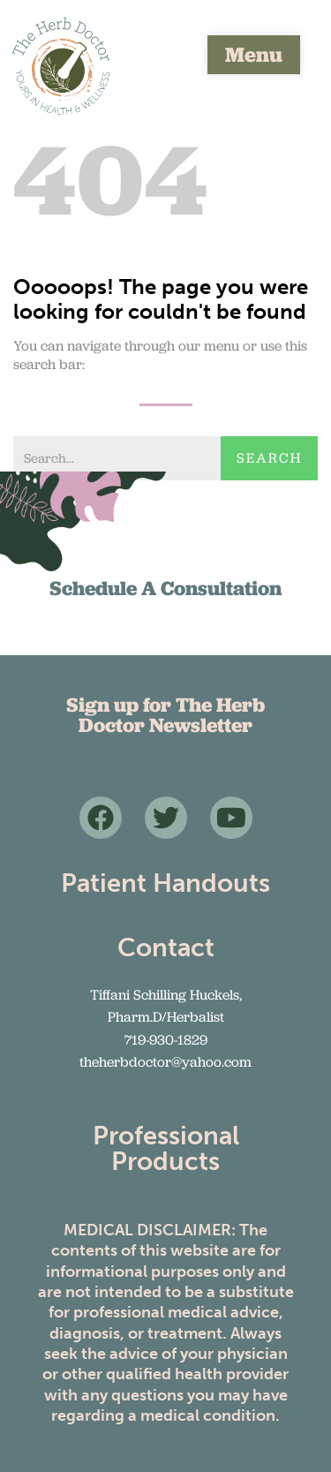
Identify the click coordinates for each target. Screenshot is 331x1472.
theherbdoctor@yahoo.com (165, 1062)
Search (269, 458)
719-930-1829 (165, 1039)
